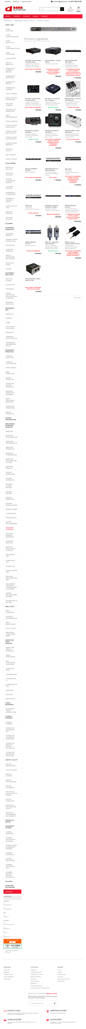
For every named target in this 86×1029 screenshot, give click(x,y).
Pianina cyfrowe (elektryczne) (11, 240)
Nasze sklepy (61, 981)
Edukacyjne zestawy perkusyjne (10, 385)
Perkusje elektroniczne (11, 362)
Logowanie (6, 970)
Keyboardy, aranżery (9, 234)
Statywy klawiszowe (10, 800)
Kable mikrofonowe (10, 623)
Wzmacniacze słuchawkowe (11, 193)
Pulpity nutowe (11, 770)
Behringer (7, 928)
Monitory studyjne (9, 212)
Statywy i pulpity (11, 760)
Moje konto (7, 967)
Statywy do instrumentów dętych (11, 806)
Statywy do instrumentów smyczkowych (11, 814)
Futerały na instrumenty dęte (10, 729)
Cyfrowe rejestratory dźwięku (10, 180)
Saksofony (9, 314)
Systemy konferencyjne (10, 419)
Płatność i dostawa (36, 976)
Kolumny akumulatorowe (11, 504)
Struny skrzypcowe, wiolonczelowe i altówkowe (11, 295)
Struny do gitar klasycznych (11, 126)
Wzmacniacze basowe (10, 82)
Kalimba (8, 269)
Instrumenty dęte (9, 309)
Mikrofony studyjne (9, 174)
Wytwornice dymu (10, 669)
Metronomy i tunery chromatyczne (11, 710)
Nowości (7, 16)
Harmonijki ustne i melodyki (11, 337)
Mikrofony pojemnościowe (11, 454)
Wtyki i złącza (11, 628)
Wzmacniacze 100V (10, 561)
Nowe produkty (62, 974)
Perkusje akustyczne (10, 357)
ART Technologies (9, 924)
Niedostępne (7, 905)
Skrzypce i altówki (9, 279)
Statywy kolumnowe (10, 786)
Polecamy (26, 16)
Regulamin (33, 970)
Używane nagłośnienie (10, 859)
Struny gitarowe (11, 121)
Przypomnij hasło (26, 1)
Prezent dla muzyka (9, 821)
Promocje (17, 16)
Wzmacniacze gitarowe (10, 88)
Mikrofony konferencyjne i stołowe (11, 460)
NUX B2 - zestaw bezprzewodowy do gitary (72, 242)
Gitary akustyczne (10, 41)
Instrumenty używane (9, 827)
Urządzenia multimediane (10, 886)
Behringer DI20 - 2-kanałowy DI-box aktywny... (73, 99)
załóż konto (70, 11)
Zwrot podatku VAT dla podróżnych (40, 988)
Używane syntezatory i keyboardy (10, 839)
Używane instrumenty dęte (10, 866)
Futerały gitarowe (9, 723)
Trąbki (8, 322)
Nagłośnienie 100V (10, 555)
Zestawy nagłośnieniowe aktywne (11, 594)
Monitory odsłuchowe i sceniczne (10, 548)
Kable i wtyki (9, 606)
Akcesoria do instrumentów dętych (11, 344)
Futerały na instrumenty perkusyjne (10, 754)
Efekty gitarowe (11, 94)
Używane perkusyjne (10, 853)
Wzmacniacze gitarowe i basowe (10, 70)
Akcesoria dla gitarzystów (11, 110)
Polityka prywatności (36, 972)
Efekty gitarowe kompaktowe (11, 98)
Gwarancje (33, 979)
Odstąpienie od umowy (37, 974)
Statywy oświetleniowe (11, 781)
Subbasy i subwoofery (10, 498)
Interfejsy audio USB (9, 168)
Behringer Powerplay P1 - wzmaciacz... (32, 131)
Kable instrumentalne (11, 116)
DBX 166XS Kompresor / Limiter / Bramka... (52, 169)
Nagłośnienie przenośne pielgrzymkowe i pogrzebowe (11, 586)
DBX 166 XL (68, 169)
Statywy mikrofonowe (10, 765)
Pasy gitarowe (11, 155)
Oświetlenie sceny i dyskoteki (9, 641)
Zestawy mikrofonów (10, 473)
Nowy (6, 916)
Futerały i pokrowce (9, 717)
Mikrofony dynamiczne (10, 448)
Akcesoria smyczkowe (10, 303)
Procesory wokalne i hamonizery (10, 535)
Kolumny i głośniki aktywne (9, 485)
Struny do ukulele (9, 150)
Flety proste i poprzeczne (11, 327)
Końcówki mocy (11, 518)
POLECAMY (8, 881)
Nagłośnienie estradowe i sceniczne (10, 425)
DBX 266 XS (28, 205)
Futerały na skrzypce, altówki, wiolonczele (10, 745)
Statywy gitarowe (9, 775)
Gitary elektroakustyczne (13, 47)
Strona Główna (8, 20)
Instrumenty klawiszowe (9, 228)
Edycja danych (7, 979)
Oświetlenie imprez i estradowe (10, 649)
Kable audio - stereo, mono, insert (10, 634)
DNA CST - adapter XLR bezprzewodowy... (51, 242)
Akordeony (9, 332)
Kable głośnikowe (10, 611)
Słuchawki (9, 223)
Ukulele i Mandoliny (9, 63)
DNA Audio (7, 936)
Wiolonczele (10, 285)
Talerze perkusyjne (10, 378)
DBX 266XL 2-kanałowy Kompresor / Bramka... (51, 206)
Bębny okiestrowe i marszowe (10, 400)
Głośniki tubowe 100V (11, 571)
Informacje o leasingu (36, 985)
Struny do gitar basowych (11, 144)
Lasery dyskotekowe (10, 656)
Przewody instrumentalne (11, 617)
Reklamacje (34, 983)
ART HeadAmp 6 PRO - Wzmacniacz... (71, 61)
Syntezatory (10, 245)
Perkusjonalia (11, 368)
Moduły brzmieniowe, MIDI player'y (10, 257)
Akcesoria (9, 694)
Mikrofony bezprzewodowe (11, 436)
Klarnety (9, 318)
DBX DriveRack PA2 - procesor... (71, 206)
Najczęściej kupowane (64, 979)
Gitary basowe (11, 58)
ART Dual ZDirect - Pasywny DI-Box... (53, 61)
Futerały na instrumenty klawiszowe (10, 737)
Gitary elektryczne (10, 53)
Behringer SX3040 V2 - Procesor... (31, 169)
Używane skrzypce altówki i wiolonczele (10, 874)
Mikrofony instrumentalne (11, 442)
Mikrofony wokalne (9, 467)
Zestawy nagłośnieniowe (11, 522)
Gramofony (10, 690)
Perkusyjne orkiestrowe (10, 407)
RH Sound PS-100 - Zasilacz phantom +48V (32, 279)
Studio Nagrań (10, 163)
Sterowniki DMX (11, 674)
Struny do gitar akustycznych (11, 132)
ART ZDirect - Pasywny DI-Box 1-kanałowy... (52, 99)
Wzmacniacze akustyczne (10, 77)
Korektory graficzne (9, 542)
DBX (5, 932)
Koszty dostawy (35, 981)
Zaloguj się (8, 1)
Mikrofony (9, 431)
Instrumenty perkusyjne (9, 351)
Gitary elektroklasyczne (12, 36)
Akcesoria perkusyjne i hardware (10, 392)
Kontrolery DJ (11, 699)
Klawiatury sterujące (10, 250)
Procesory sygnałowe (10, 528)
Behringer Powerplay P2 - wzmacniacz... (52, 131)
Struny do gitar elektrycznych (11, 138)
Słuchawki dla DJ (11, 679)
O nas (59, 970)
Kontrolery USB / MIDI (11, 206)
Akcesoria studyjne (9, 218)
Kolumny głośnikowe (10, 479)
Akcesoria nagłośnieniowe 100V (11, 578)
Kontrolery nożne (10, 263)
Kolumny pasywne (9, 492)
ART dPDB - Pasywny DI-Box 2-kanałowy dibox (33, 61)
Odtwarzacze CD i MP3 (11, 685)
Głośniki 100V (10, 566)
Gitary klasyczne (9, 30)
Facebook (44, 16)
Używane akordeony (9, 832)
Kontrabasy (10, 289)
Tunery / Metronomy (9, 703)
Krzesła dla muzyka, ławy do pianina (11, 793)
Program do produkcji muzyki (10, 200)
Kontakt (35, 16)
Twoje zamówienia (9, 976)
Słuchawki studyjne (9, 187)
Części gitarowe (11, 159)
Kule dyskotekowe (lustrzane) (10, 662)
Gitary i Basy (9, 25)
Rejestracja (16, 1)
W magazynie (8, 909)
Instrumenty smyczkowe (9, 274)
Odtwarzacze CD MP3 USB (11, 601)
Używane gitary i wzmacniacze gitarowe (11, 847)
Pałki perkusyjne (10, 372)
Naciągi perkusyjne (10, 413)
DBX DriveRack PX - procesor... (30, 242)
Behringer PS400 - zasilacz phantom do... (72, 131)
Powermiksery (11, 513)
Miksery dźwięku (11, 509)
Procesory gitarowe (9, 104)
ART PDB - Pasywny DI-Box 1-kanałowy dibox (32, 99)
